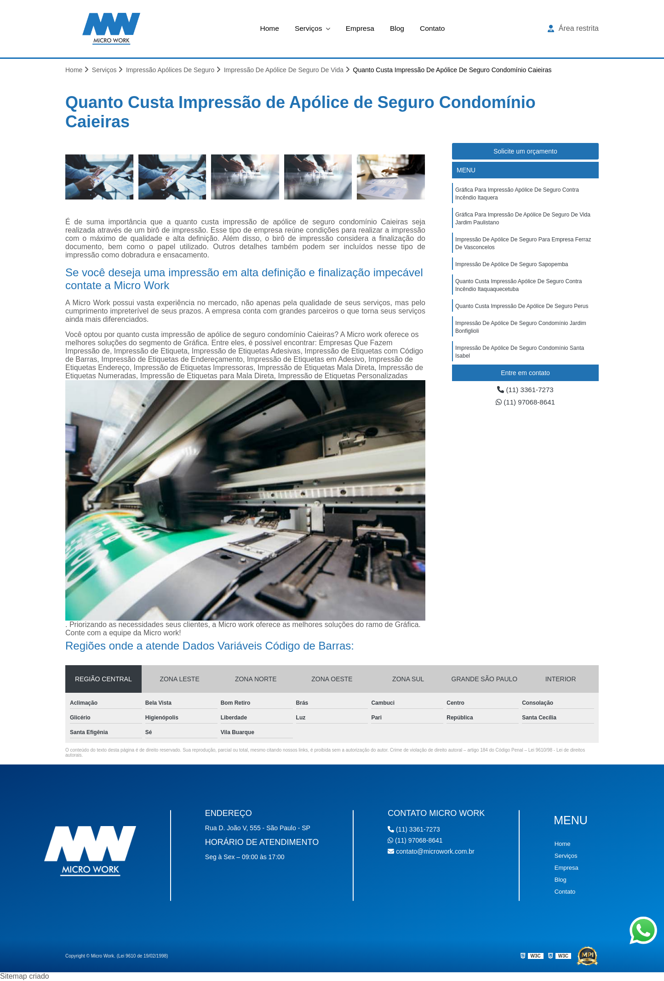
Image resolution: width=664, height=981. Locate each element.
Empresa (360, 28)
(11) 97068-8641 (525, 403)
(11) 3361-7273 (525, 390)
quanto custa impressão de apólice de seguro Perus (522, 311)
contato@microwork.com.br (431, 852)
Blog (397, 28)
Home (268, 28)
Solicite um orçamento (525, 151)
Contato (433, 28)
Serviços (308, 28)
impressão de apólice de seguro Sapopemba (511, 267)
